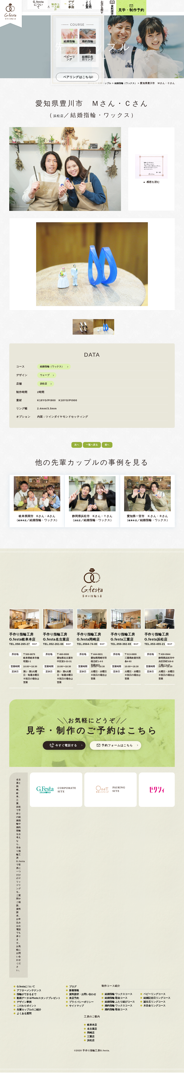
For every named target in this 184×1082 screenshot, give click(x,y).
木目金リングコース (154, 1015)
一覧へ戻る (91, 446)
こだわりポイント (26, 1015)
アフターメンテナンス (29, 999)
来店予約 (74, 1007)
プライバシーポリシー (81, 1011)
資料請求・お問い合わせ (82, 1003)
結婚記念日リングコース (156, 1007)
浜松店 (58, 115)
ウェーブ (45, 375)
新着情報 (74, 999)
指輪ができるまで (26, 1003)
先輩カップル (101, 83)
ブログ (72, 996)
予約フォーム (121, 753)
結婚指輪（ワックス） (124, 83)
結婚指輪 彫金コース (116, 1007)
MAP (34, 651)
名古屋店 (92, 1038)
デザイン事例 (24, 1011)
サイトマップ (76, 1015)
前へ (111, 446)
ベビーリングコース (154, 1003)
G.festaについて (26, 996)
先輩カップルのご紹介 (29, 1019)
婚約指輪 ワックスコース (118, 1015)
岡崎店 (90, 1042)
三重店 (90, 1045)
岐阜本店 (28, 519)
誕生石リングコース (154, 1011)
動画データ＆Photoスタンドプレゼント (38, 1007)
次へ (71, 446)
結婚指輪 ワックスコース (118, 1003)
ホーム (87, 83)
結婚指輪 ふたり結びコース (120, 1011)
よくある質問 (119, 7)
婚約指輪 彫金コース (116, 1019)
